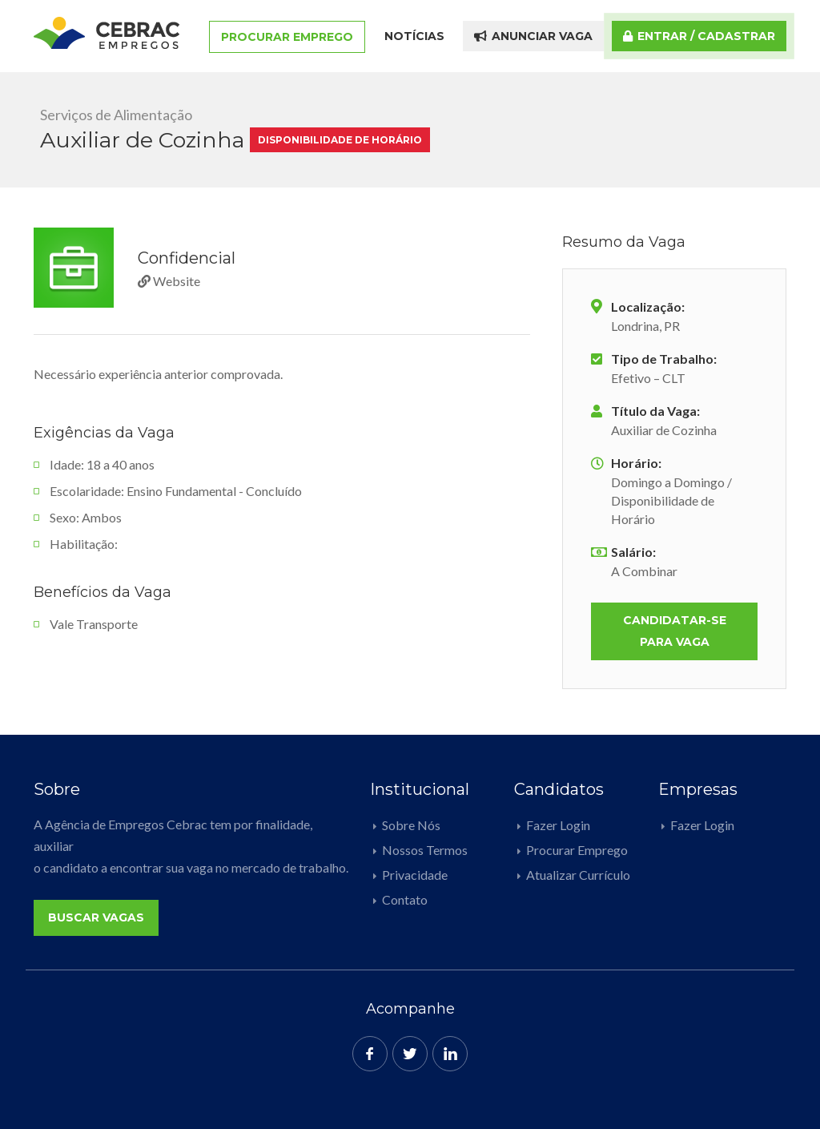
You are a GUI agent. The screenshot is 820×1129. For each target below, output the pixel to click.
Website (169, 280)
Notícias (414, 36)
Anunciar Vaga (533, 36)
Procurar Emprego (287, 37)
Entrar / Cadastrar (699, 36)
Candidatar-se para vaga (674, 631)
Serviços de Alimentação (116, 114)
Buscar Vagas (96, 917)
